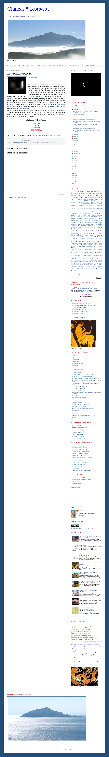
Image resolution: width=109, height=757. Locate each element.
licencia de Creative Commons (88, 528)
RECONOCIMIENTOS (28, 65)
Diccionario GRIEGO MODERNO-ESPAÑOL (82, 479)
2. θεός (73, 357)
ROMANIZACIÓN (74, 261)
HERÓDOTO (73, 235)
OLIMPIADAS (73, 250)
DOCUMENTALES (43, 142)
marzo (75, 136)
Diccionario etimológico (77, 363)
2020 (73, 173)
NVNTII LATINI (76, 410)
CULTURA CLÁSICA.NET (78, 390)
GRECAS (88, 230)
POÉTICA (89, 255)
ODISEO (95, 249)
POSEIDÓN (99, 255)
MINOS (100, 244)
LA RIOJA (78, 240)
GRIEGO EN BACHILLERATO (78, 98)
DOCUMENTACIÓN (86, 216)
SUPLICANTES (90, 263)
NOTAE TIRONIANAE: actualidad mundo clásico (83, 408)
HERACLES (89, 233)
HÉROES (79, 235)
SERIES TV (94, 261)
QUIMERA (91, 258)
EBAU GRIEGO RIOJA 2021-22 (90, 218)
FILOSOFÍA (74, 229)
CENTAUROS (87, 208)
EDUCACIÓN (74, 220)
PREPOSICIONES (74, 257)
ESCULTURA (74, 224)
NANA (77, 247)
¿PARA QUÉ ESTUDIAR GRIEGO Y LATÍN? (89, 581)
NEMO (75, 249)
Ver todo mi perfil (80, 515)
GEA (88, 228)
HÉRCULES (95, 233)
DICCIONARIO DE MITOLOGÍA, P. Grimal (82, 303)
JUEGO (100, 238)
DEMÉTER (99, 215)
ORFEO (86, 250)
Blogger (69, 749)
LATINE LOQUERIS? (96, 240)
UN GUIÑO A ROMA (19, 143)
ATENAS (96, 206)
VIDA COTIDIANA (86, 266)
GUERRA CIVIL (83, 232)
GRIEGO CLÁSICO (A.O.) (78, 436)
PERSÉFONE (99, 254)
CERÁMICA (93, 208)
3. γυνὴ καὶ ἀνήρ (76, 359)
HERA (85, 233)
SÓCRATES (73, 263)
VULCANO (73, 268)
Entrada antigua (61, 194)
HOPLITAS (88, 236)
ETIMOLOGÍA (11, 143)
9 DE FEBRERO (78, 199)
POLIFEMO (94, 255)
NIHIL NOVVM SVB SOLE (78, 464)
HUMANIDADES (97, 236)
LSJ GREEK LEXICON (77, 313)
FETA (94, 227)
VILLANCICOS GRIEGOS (85, 599)
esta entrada (58, 135)
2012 (73, 156)
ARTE (86, 206)
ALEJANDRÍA (98, 199)
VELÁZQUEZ (73, 266)
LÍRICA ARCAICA (88, 241)
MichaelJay (55, 749)
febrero (75, 134)
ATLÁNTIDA (73, 208)
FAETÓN (84, 227)
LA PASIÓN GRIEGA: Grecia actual (80, 461)
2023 (73, 179)
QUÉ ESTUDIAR (83, 258)
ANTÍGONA (73, 203)
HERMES (100, 233)
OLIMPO (78, 250)
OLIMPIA (100, 249)
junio (75, 142)
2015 (73, 162)
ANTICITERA (99, 202)
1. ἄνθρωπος (75, 356)
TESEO (78, 264)
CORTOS (81, 212)
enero (75, 109)
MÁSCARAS (73, 244)
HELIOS (81, 233)
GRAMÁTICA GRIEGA (78, 230)
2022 (73, 177)
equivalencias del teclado (83, 290)
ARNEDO (89, 205)
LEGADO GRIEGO (76, 399)
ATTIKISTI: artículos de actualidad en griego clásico (83, 376)
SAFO (80, 261)
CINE (72, 210)
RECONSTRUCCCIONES (76, 260)
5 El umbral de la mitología (17, 142)
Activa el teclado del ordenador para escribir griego (84, 288)
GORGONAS (99, 228)
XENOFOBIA (82, 545)
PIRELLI (79, 255)
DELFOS (94, 215)
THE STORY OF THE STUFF (42, 135)
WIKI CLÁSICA (75, 414)
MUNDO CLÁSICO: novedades (79, 406)
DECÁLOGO (16, 65)
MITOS (84, 246)
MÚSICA (73, 248)
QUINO (96, 258)
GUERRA (77, 232)
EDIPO (100, 218)
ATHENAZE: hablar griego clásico (79, 446)
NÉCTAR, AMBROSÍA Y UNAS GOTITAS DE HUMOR (86, 117)
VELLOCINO (79, 266)
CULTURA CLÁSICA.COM (78, 388)
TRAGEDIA (82, 264)
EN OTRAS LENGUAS (53, 142)
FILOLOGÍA (99, 227)
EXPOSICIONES (74, 227)
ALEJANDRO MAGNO (76, 200)
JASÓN (97, 238)
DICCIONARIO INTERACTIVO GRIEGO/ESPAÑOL (84, 305)
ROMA (100, 260)
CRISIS (37, 142)
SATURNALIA (85, 261)
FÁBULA (80, 227)
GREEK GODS (75, 395)
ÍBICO (77, 238)
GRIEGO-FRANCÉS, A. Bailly (79, 309)
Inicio (37, 194)
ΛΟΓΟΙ (29, 143)
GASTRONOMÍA (82, 229)
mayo (75, 140)
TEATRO (96, 263)
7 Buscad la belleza (92, 195)
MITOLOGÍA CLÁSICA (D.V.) (79, 431)
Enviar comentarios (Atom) (20, 197)
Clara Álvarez (91, 98)
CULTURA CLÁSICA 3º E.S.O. (89, 213)
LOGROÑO (88, 243)
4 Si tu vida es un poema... (80, 193)
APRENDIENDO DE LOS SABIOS (92, 203)
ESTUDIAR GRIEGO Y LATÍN (92, 224)
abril (75, 138)
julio (75, 145)
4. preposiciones (75, 361)
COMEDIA (90, 210)
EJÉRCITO (82, 220)
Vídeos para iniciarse (76, 483)
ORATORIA (82, 250)
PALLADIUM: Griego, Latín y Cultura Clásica (82, 412)
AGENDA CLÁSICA (76, 372)
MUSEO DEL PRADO (97, 246)
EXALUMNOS (90, 65)
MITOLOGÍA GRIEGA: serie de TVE (80, 404)
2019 (73, 171)
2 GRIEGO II (91, 191)
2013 (73, 158)
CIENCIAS (99, 208)
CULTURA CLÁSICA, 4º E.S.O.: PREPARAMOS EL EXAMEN (86, 608)
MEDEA (84, 244)
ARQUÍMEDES (73, 206)
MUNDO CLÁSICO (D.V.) (78, 429)
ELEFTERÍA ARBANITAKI (92, 220)
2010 (73, 105)
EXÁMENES (99, 225)
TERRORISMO (73, 264)
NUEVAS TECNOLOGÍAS (83, 249)
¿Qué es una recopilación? (77, 425)
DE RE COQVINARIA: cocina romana (80, 451)
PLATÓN (84, 255)
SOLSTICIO (84, 263)
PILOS (76, 255)
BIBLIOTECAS (82, 208)
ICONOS (87, 238)
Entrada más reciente (12, 194)
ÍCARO (83, 238)
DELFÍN (89, 215)
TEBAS (100, 263)
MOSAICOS (89, 246)
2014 (73, 160)
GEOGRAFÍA (92, 228)
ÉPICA (100, 222)
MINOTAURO (73, 246)
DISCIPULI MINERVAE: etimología (80, 453)
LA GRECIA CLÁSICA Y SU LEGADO (81, 459)
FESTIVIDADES (90, 227)
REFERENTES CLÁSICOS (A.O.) (79, 427)
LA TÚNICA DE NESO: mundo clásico (81, 462)
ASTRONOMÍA (91, 206)
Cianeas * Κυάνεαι (28, 9)
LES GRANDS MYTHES (77, 401)
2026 (73, 183)
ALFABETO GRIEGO (89, 200)
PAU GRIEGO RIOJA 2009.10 (81, 252)
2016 (73, 164)
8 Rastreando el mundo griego (30, 142)
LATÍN (88, 240)
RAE (101, 258)
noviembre (76, 151)
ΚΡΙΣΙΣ (25, 143)
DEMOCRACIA (74, 216)
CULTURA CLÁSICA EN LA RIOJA (80, 386)
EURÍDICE (83, 225)
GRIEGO (73, 232)
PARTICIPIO (73, 252)
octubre (75, 149)
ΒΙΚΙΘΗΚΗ (74, 417)
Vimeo (96, 98)
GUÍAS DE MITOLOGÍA (91, 232)
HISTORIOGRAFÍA (74, 236)
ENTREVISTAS (90, 222)
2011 (73, 107)
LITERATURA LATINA (81, 243)
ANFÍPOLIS (93, 202)
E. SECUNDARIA (80, 218)
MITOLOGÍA (79, 246)
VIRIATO (100, 266)
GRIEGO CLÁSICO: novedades (79, 397)
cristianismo (99, 212)
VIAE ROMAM (75, 468)
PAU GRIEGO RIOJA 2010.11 (93, 252)
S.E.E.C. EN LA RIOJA (77, 466)
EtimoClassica (75, 365)
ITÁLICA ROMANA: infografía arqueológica (82, 457)
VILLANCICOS (94, 266)
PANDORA (91, 250)
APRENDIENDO (41, 65)
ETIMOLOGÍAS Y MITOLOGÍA (79, 455)
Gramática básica (76, 481)
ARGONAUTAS (74, 205)
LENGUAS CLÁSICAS (77, 241)
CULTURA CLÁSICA (77, 213)
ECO (97, 218)
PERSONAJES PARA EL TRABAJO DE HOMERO (85, 119)
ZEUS (89, 268)
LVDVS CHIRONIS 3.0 (77, 434)
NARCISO (81, 247)
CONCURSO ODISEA (97, 210)
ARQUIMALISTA (33, 77)
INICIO (8, 65)
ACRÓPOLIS (85, 199)
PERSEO (72, 255)
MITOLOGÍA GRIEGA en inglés (79, 402)
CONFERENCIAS (74, 212)
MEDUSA (90, 244)
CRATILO (85, 212)
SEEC (89, 261)
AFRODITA (91, 199)
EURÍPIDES (90, 225)
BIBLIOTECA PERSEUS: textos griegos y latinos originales (85, 378)
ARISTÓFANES (82, 205)
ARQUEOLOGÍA (98, 205)
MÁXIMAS (79, 244)
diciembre (76, 153)
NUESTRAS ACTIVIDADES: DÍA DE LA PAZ (84, 128)
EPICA (96, 222)
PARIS (95, 250)
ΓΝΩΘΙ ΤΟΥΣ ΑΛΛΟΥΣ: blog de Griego (81, 470)
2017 (73, 166)
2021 (73, 175)
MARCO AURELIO (98, 243)
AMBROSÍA (80, 202)
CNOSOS (80, 210)
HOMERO (82, 236)
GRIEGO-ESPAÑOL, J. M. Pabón (79, 307)
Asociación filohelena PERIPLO (79, 477)
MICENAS (95, 244)
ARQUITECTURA (81, 207)
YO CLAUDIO (84, 268)
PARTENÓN (99, 250)
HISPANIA (86, 235)
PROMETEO (91, 257)
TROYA (87, 264)
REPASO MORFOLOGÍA (90, 260)
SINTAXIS (100, 261)
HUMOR (73, 238)
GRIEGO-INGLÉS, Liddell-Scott (79, 311)
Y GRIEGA (78, 268)
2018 (73, 169)
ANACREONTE (86, 202)
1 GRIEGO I (81, 192)
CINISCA (75, 210)
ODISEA (91, 249)
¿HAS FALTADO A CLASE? (76, 65)
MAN (93, 243)
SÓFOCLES (78, 263)
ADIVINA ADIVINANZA (79, 114)
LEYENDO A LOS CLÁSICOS (57, 65)
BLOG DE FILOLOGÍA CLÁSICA (80, 447)
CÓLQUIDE (85, 210)
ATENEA (100, 206)
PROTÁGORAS (99, 257)
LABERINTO (84, 240)
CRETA (89, 212)
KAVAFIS (72, 240)
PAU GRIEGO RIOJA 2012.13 (86, 254)
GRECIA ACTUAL (96, 230)
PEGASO (94, 254)
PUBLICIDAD (74, 258)
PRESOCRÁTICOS (83, 257)
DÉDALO (84, 215)
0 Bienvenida (73, 191)
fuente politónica (93, 291)
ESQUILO (80, 224)
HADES (77, 233)
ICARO (80, 238)
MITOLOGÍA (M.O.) (76, 432)
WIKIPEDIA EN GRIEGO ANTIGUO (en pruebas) (83, 415)
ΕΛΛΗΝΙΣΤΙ (93, 268)
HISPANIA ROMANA (96, 235)
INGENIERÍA (92, 238)
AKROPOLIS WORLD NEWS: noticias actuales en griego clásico (86, 374)
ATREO (77, 208)
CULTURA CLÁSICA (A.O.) (78, 438)
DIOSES (80, 216)
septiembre (76, 147)
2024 (73, 181)
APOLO (79, 203)
